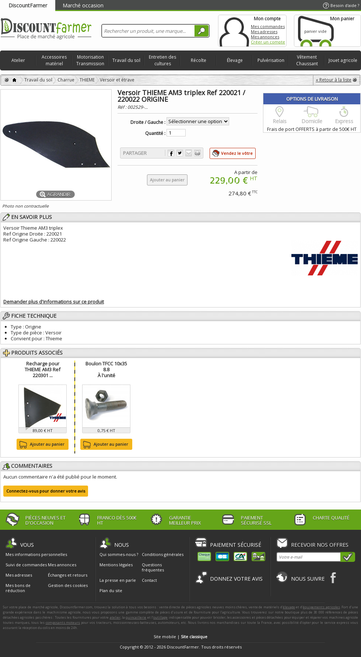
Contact (149, 580)
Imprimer (197, 153)
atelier (115, 617)
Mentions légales (116, 564)
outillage (160, 617)
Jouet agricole (343, 60)
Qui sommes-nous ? (118, 554)
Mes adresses (264, 31)
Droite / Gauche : (147, 122)
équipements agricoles (321, 607)
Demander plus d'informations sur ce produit (53, 301)
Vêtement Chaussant (307, 60)
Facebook (333, 577)
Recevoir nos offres (319, 544)
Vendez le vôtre (237, 153)
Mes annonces (265, 36)
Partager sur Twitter (179, 153)
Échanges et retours (67, 575)
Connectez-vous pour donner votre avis (45, 491)
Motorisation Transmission (90, 60)
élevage (289, 607)
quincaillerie (136, 617)
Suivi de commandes (26, 564)
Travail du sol (126, 60)
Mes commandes (268, 26)
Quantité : (155, 133)
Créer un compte (268, 42)
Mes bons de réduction (18, 588)
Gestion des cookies (68, 585)
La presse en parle (117, 580)
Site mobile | (180, 636)
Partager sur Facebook (171, 153)
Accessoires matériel (54, 60)
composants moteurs (63, 622)
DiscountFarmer (27, 5)
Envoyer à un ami (188, 153)
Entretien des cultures (162, 60)
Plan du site (110, 590)
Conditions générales (162, 554)
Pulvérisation (270, 60)
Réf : (122, 107)
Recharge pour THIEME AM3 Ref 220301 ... (42, 369)
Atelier (18, 60)
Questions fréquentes (153, 567)
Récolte (198, 60)
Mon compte (234, 30)
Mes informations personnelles (36, 554)
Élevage (235, 60)
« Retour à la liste (333, 80)
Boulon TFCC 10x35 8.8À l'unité (106, 369)
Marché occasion (83, 5)
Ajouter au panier (41, 444)
